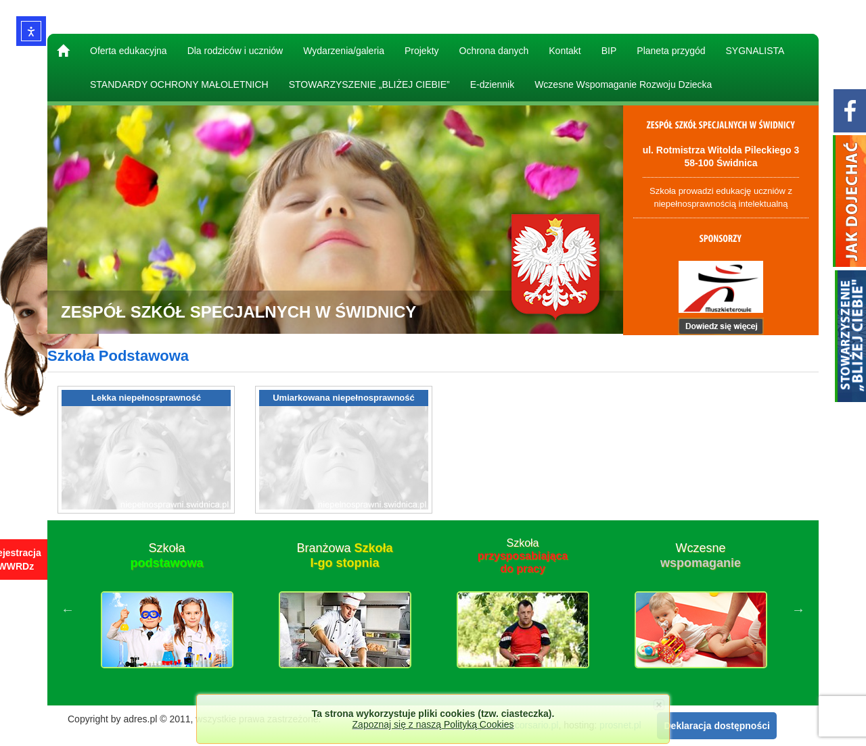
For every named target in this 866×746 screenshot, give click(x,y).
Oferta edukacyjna (128, 50)
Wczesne (700, 555)
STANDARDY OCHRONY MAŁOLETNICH (179, 84)
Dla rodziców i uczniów (235, 50)
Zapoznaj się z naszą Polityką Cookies (433, 724)
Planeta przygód (671, 50)
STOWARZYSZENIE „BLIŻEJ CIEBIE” (369, 84)
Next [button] (798, 609)
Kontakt (564, 50)
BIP (609, 50)
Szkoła (166, 555)
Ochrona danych (494, 50)
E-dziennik (492, 84)
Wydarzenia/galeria (343, 50)
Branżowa (344, 555)
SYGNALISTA (755, 50)
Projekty (422, 50)
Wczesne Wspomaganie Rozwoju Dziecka (623, 84)
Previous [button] (67, 609)
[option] (167, 609)
